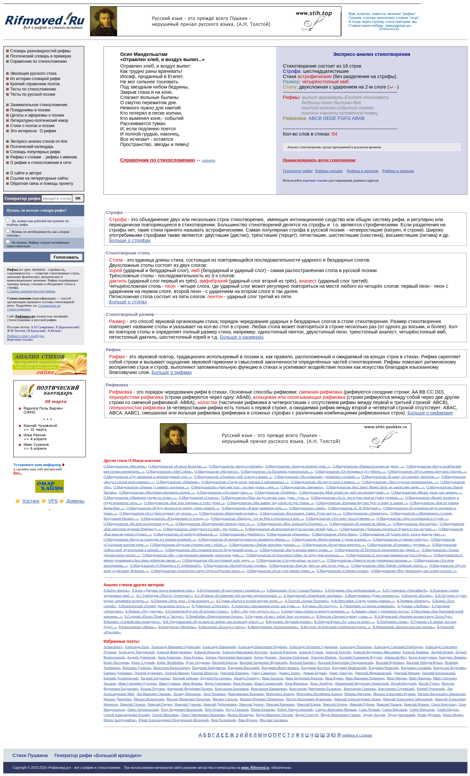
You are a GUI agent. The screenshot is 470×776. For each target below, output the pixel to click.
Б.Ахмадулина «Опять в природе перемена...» (315, 611)
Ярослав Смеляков (273, 720)
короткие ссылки (315, 180)
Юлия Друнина (428, 715)
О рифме (47, 131)
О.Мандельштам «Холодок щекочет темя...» (297, 466)
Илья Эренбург (321, 683)
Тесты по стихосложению (33, 89)
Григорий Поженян (234, 673)
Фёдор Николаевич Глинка (340, 715)
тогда (356, 22)
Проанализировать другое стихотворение (319, 160)
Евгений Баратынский (438, 673)
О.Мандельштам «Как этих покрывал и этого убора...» (184, 503)
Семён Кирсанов (422, 709)
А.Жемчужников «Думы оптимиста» (372, 595)
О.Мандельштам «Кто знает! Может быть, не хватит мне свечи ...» (375, 487)
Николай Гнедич (160, 704)
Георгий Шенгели (204, 673)
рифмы (409, 14)
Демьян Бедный (314, 673)
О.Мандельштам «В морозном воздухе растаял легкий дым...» (291, 529)
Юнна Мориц (452, 715)
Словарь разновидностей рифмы (40, 51)
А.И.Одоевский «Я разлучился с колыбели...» (230, 590)
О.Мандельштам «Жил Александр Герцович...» (292, 523)
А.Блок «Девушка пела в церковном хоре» (163, 590)
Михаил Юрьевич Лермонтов (261, 699)
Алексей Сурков (310, 652)
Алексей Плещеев (283, 652)
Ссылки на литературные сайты (39, 178)
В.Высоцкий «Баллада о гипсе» (221, 627)
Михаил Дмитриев (117, 699)
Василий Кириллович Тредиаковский (345, 662)
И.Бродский (36, 330)
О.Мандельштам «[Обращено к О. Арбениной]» (165, 565)
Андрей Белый (441, 652)
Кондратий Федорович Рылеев (189, 688)
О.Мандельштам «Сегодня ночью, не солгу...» (290, 560)
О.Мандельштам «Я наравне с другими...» (398, 544)
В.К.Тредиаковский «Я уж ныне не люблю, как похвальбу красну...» (213, 621)
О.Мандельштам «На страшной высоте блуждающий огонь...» (211, 550)
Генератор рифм (22, 198)
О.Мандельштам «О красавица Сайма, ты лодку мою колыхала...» (294, 555)
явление (394, 14)
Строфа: (293, 71)
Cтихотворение (300, 66)
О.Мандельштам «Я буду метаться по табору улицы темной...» (172, 508)
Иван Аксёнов (272, 678)
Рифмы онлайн (329, 170)
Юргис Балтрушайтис (119, 720)
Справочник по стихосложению (38, 61)
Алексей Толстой (338, 652)
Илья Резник (242, 683)
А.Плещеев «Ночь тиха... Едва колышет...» (181, 601)
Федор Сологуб (306, 715)
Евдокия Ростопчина (215, 678)
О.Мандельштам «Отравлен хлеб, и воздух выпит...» (233, 476)
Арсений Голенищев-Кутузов (360, 657)
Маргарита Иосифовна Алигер (319, 694)
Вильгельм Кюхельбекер (171, 668)
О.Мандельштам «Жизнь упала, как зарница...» (426, 492)
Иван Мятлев (396, 678)
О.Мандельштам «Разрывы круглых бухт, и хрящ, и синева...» (361, 503)
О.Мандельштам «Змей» (307, 508)
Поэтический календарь (32, 146)
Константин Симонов (359, 688)
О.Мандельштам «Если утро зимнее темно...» (280, 571)
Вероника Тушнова (136, 668)
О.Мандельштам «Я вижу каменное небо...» (253, 508)
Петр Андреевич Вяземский (181, 709)
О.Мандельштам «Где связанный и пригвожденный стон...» (147, 476)
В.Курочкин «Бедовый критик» (289, 621)
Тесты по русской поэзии (32, 94)
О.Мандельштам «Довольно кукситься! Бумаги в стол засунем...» (387, 529)
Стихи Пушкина (30, 755)
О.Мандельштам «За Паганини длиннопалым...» (276, 471)
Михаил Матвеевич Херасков (188, 699)
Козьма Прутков (152, 688)
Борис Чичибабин (170, 662)
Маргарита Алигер (280, 694)
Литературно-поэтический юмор (39, 120)
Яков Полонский (223, 720)
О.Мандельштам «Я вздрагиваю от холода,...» (174, 518)
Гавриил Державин (117, 673)
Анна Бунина (193, 657)
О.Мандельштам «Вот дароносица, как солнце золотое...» (413, 571)
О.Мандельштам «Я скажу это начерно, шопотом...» (399, 476)
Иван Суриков (169, 683)
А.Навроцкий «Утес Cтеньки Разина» (294, 590)
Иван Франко (192, 683)
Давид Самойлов (263, 673)
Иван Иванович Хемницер (364, 678)
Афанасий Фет (395, 657)
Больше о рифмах (171, 372)
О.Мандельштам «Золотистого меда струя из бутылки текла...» (197, 571)
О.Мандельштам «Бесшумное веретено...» (333, 544)
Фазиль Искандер (240, 715)
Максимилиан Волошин (245, 694)
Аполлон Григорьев (293, 657)
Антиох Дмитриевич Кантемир (228, 657)
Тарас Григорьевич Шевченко (203, 715)
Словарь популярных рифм (35, 152)
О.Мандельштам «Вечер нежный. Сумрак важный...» (331, 539)
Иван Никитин (420, 678)
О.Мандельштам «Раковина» (288, 534)
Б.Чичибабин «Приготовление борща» (214, 616)
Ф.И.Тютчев (16, 330)
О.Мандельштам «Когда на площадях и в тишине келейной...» (149, 539)
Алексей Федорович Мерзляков (376, 652)
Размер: (291, 81)
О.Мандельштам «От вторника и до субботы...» (350, 471)
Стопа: (290, 86)
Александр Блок (137, 647)
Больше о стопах (128, 301)
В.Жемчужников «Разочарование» (272, 627)
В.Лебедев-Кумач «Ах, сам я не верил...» (344, 621)
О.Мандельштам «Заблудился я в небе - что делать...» (202, 529)
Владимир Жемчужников (280, 668)
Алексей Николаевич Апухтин (244, 652)
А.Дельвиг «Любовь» (413, 606)
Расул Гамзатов (237, 709)
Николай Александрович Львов (357, 699)
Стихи (289, 76)
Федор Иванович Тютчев (274, 715)
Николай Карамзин (280, 704)
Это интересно (23, 131)
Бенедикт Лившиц (452, 657)
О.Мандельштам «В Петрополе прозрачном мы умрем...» (377, 550)
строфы (12, 287)
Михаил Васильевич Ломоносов (441, 694)
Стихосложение (19, 298)
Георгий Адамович (148, 673)
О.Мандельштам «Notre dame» (334, 534)
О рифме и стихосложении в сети (40, 162)
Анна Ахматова (169, 657)
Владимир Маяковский (349, 668)
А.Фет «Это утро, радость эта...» (254, 611)
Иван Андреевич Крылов (303, 678)
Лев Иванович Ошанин (153, 694)
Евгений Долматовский (120, 678)
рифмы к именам (61, 157)
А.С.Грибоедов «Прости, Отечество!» (164, 595)
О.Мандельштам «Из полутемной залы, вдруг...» (218, 560)
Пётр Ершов (214, 709)
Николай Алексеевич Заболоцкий (407, 699)
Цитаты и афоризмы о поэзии (37, 115)
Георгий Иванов (177, 673)
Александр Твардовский (136, 652)
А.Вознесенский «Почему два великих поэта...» (153, 606)
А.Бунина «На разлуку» (319, 606)
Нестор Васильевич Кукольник (308, 699)
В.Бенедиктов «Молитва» (177, 627)
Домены (75, 501)
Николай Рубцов (362, 704)
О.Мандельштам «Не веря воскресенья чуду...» (138, 523)
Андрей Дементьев (141, 657)
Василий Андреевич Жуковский (263, 662)
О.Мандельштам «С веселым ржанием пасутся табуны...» (388, 555)
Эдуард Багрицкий (401, 715)
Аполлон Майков (323, 657)
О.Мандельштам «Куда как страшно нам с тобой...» (188, 544)
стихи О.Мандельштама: (139, 460)
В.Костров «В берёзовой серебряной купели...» (335, 627)
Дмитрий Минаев (406, 673)
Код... (17, 473)
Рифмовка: (295, 118)
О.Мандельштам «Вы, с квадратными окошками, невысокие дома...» (192, 555)
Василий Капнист (303, 662)
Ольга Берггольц (443, 704)
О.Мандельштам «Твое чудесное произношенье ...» (400, 482)
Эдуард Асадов (374, 715)
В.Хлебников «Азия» (392, 621)
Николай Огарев (335, 704)
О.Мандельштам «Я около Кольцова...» (177, 466)
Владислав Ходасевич (449, 668)
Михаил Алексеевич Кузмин (394, 694)
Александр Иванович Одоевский (175, 647)
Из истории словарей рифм (35, 78)
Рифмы (392, 361)
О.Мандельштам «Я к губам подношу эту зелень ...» (157, 513)
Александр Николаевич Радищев (262, 647)
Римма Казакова (263, 709)
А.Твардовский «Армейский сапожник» (312, 595)
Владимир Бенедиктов (208, 668)
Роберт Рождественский (294, 709)
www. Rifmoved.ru (255, 767)
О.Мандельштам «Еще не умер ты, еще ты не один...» (308, 565)
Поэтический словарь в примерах (40, 56)
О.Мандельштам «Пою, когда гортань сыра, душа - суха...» (264, 497)
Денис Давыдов (340, 673)
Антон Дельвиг (265, 657)
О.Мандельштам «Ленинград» (365, 513)
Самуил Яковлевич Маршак (335, 709)
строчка (369, 18)
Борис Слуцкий (143, 662)
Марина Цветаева (357, 694)
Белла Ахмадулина (422, 657)
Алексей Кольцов (207, 652)
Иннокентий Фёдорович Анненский (361, 683)
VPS (53, 501)
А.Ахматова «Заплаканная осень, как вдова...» (265, 606)
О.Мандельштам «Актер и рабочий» (235, 466)
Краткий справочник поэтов (35, 84)
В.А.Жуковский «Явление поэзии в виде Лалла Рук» (413, 616)
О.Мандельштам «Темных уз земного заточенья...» (151, 487)
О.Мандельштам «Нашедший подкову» (228, 513)
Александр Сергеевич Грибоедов (398, 647)
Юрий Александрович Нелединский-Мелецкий (173, 720)
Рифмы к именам (362, 170)
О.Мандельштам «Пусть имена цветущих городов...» (427, 471)
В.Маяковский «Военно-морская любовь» (403, 627)
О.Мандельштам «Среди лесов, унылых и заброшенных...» (245, 482)
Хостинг (30, 501)
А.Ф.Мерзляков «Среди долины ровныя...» (362, 601)
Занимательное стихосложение (38, 105)
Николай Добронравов (219, 704)
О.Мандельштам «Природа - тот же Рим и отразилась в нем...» (257, 518)
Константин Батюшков (231, 688)
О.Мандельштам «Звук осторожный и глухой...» (411, 518)
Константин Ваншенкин (269, 688)
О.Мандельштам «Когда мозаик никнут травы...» (295, 550)
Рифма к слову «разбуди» (25, 336)
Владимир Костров (315, 668)
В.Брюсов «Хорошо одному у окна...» (344, 616)
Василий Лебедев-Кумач (424, 662)
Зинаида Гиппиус (246, 678)
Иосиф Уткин (428, 683)
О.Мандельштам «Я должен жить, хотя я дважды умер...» (402, 534)
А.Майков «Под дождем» (143, 611)
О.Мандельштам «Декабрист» (242, 534)
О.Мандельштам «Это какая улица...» (224, 492)
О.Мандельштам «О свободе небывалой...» (185, 534)
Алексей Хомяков (415, 652)
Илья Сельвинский (268, 683)
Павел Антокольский (142, 709)
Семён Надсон (447, 709)
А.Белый (54, 330)
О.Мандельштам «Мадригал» (216, 471)
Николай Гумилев (188, 704)
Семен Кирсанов (394, 709)
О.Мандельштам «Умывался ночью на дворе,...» (368, 466)
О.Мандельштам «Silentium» (177, 482)
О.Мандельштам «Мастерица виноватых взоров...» (156, 492)
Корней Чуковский (431, 688)
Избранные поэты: (121, 641)
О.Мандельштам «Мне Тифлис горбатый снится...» (389, 565)
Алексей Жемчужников (174, 652)
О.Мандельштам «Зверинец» (302, 487)
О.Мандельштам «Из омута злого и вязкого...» (325, 482)
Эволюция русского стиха (33, 73)
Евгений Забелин (185, 678)
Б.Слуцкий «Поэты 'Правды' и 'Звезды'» (154, 616)
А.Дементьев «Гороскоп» (209, 606)
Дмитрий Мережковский (372, 673)
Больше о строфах (130, 240)
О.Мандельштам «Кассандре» (415, 523)
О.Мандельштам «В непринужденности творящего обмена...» (243, 539)
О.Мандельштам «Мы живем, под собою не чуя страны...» (270, 503)
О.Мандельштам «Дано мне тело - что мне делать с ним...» (234, 487)
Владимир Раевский (383, 668)
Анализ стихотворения (304, 147)
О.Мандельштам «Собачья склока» (342, 571)
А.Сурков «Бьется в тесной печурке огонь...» (249, 601)
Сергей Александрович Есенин (126, 715)
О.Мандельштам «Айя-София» (169, 471)
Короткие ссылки (20, 339)
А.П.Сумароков (42, 327)
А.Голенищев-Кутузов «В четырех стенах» (196, 611)
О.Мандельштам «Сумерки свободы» (400, 539)
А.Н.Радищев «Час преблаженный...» (352, 590)
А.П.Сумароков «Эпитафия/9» (404, 590)
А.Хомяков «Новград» (413, 601)
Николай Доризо (251, 704)
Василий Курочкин (390, 662)
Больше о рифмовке (430, 412)
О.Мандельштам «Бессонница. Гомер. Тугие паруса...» (300, 513)
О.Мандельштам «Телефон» (275, 492)
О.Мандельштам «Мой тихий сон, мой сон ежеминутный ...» (344, 492)
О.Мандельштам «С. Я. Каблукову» (354, 508)
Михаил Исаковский (148, 699)
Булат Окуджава (197, 662)
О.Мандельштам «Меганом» (124, 466)
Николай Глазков (132, 704)
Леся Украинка (214, 694)
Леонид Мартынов (186, 694)
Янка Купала (247, 720)
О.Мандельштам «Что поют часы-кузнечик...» (340, 518)
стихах (322, 134)
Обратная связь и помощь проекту (41, 183)
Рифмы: (292, 97)
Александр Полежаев (355, 647)
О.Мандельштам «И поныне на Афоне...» (359, 523)
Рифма (12, 269)
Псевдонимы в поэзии (30, 110)
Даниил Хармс (289, 673)
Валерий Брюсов (224, 662)
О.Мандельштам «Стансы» (198, 497)
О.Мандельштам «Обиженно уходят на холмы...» (139, 497)
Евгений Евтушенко (155, 678)
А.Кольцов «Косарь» (416, 595)
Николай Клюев (308, 704)
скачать (208, 160)
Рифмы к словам (25, 157)
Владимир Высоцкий (243, 668)
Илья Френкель (296, 683)
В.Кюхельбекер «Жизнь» (137, 627)
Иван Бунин (334, 678)
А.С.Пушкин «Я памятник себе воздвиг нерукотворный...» (238, 595)
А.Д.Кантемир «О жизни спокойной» (367, 606)
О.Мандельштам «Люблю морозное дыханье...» (264, 544)
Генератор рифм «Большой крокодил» (98, 755)
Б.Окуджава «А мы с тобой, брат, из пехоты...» (279, 616)
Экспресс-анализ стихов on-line (38, 141)
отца (414, 18)
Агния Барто (112, 647)
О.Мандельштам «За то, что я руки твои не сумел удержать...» (356, 497)
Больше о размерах (242, 337)
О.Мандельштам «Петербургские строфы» (235, 565)
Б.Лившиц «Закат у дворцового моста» (380, 611)
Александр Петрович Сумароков (313, 647)
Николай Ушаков (388, 704)
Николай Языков (416, 704)
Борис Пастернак (116, 662)
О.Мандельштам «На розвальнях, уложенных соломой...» (316, 476)
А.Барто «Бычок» (116, 590)
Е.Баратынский (67, 327)
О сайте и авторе (25, 173)
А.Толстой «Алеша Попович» (306, 601)
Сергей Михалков (165, 715)
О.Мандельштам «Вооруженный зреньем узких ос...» (215, 523)
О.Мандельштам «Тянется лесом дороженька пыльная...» (369, 560)
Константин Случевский (396, 688)
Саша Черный (369, 709)
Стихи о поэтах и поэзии (32, 125)
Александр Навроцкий (219, 647)
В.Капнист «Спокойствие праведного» (131, 621)
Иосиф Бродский (403, 683)
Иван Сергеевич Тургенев (137, 683)
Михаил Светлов (224, 699)
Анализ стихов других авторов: (134, 585)
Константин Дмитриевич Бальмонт (315, 688)
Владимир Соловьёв (416, 668)
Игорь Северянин (217, 683)
